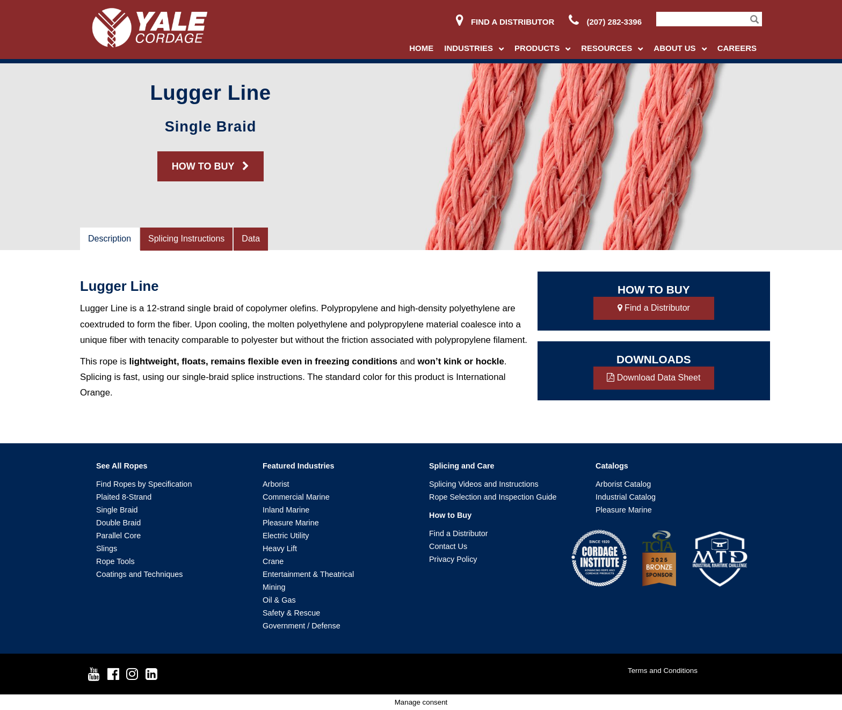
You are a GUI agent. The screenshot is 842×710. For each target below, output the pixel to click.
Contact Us (448, 546)
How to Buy (450, 515)
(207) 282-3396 (605, 21)
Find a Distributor (505, 21)
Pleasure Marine (291, 522)
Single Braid (117, 510)
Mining (274, 587)
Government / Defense (301, 625)
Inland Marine (286, 510)
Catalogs (612, 466)
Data (251, 238)
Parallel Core (118, 535)
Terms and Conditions (663, 671)
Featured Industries (299, 466)
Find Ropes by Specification (144, 484)
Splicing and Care (462, 466)
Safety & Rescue (291, 613)
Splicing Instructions (186, 238)
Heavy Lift (280, 548)
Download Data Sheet (653, 377)
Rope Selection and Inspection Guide (493, 497)
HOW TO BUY (210, 166)
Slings (106, 548)
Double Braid (118, 522)
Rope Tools (115, 561)
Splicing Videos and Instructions (484, 484)
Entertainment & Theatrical (308, 574)
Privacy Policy (453, 559)
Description (109, 238)
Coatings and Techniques (139, 574)
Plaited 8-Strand (123, 497)
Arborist (276, 484)
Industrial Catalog (626, 497)
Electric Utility (286, 535)
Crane (273, 561)
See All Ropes (121, 466)
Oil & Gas (279, 600)
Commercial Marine (296, 497)
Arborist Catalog (623, 484)
